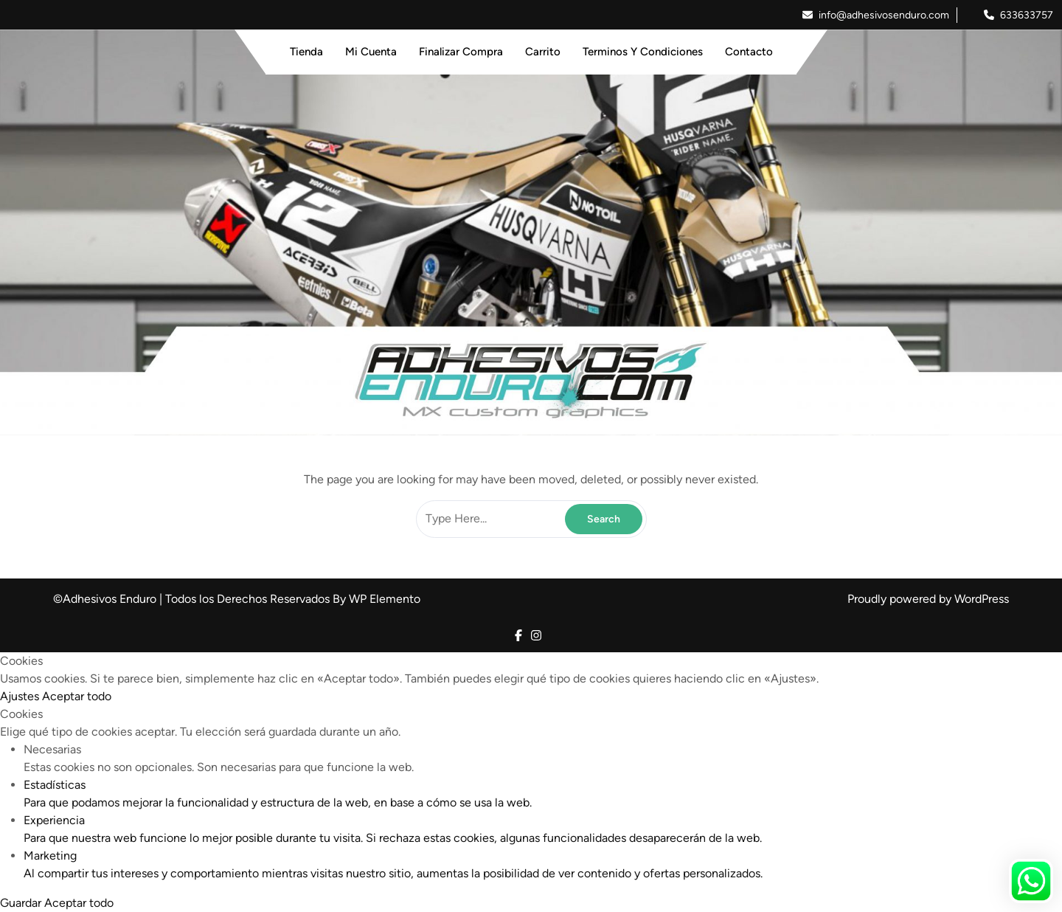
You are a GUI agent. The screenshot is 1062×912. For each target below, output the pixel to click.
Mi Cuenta (371, 51)
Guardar (22, 903)
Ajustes (21, 696)
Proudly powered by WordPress (928, 599)
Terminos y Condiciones (643, 51)
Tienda (306, 51)
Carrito (542, 51)
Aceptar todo (76, 696)
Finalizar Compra (461, 51)
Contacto (749, 51)
